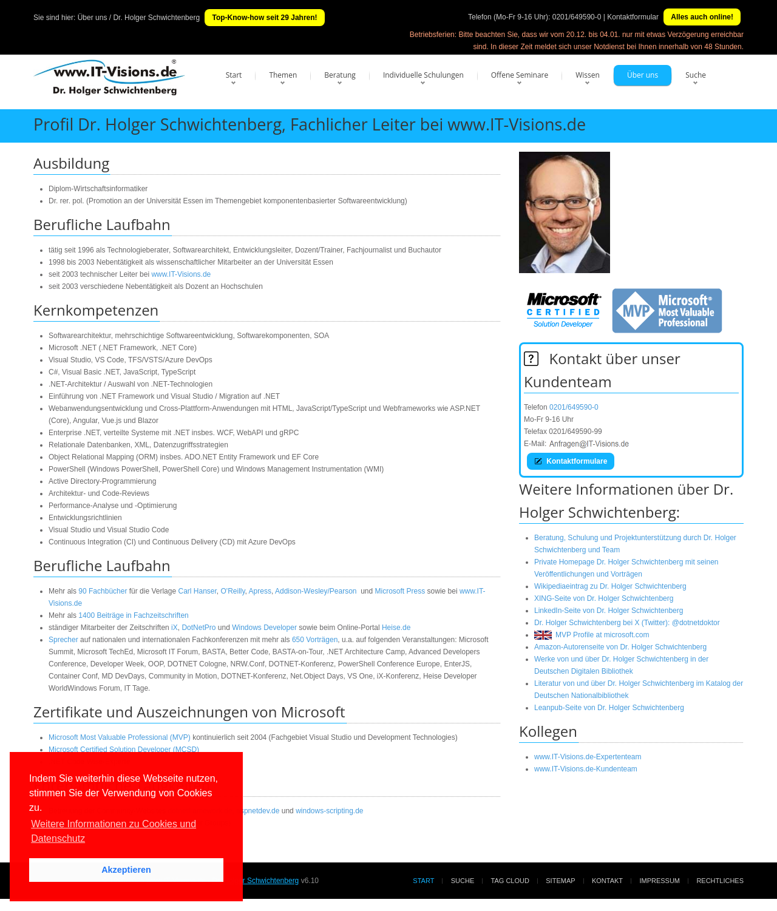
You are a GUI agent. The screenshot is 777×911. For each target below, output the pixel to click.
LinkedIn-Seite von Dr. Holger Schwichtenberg (608, 610)
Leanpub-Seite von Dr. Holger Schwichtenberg (609, 707)
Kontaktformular (633, 17)
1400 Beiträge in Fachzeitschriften (133, 615)
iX (174, 627)
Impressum (659, 880)
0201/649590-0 (577, 17)
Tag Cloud (510, 880)
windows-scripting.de (329, 811)
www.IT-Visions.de (181, 274)
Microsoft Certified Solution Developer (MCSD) (124, 749)
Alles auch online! (702, 17)
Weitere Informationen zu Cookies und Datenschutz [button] (113, 831)
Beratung (340, 75)
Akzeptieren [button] (126, 870)
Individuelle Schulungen (423, 75)
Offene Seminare (520, 75)
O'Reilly (233, 591)
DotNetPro (198, 627)
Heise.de (396, 627)
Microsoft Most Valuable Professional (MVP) (120, 737)
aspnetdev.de (257, 811)
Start (234, 75)
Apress (260, 591)
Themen (283, 75)
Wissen (587, 75)
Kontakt (607, 880)
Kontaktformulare (570, 461)
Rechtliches (720, 880)
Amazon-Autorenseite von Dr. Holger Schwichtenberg (620, 647)
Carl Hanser (197, 591)
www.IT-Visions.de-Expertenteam (588, 757)
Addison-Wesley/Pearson (316, 591)
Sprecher (63, 639)
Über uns (642, 75)
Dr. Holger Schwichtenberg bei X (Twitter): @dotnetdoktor (627, 622)
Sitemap (560, 880)
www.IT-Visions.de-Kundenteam (585, 769)
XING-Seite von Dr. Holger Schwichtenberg (603, 598)
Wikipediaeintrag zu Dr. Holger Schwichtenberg (610, 586)
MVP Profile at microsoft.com (592, 635)
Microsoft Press (400, 591)
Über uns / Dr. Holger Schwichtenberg (139, 17)
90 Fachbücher (102, 591)
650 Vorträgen (315, 639)
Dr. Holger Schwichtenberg (255, 880)
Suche (695, 75)
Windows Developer (264, 627)
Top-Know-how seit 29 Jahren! (264, 17)
